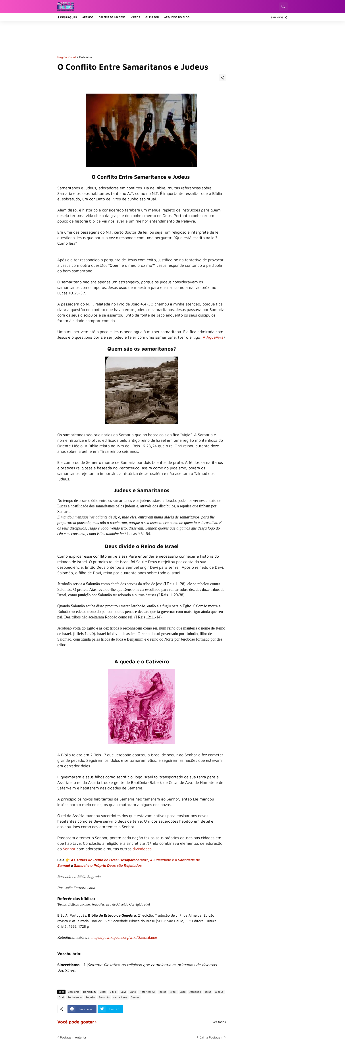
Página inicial (66, 57)
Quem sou (152, 17)
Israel (173, 991)
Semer (135, 997)
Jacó (183, 991)
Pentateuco (75, 997)
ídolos (162, 991)
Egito (133, 991)
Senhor (69, 848)
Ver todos (219, 1021)
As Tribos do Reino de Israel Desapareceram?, (110, 860)
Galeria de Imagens (112, 17)
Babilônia (85, 57)
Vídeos (135, 17)
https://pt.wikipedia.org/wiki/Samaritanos (124, 937)
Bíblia (113, 991)
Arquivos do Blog (176, 17)
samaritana (120, 997)
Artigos (87, 17)
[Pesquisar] (283, 6)
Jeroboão (195, 991)
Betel (103, 991)
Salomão (104, 997)
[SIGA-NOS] (278, 17)
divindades (142, 848)
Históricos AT (147, 991)
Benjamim (89, 991)
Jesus (208, 991)
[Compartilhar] (222, 77)
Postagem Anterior (73, 1037)
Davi (123, 991)
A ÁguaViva (213, 337)
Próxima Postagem (210, 1037)
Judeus (219, 991)
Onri (61, 997)
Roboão (90, 997)
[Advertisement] (137, 38)
